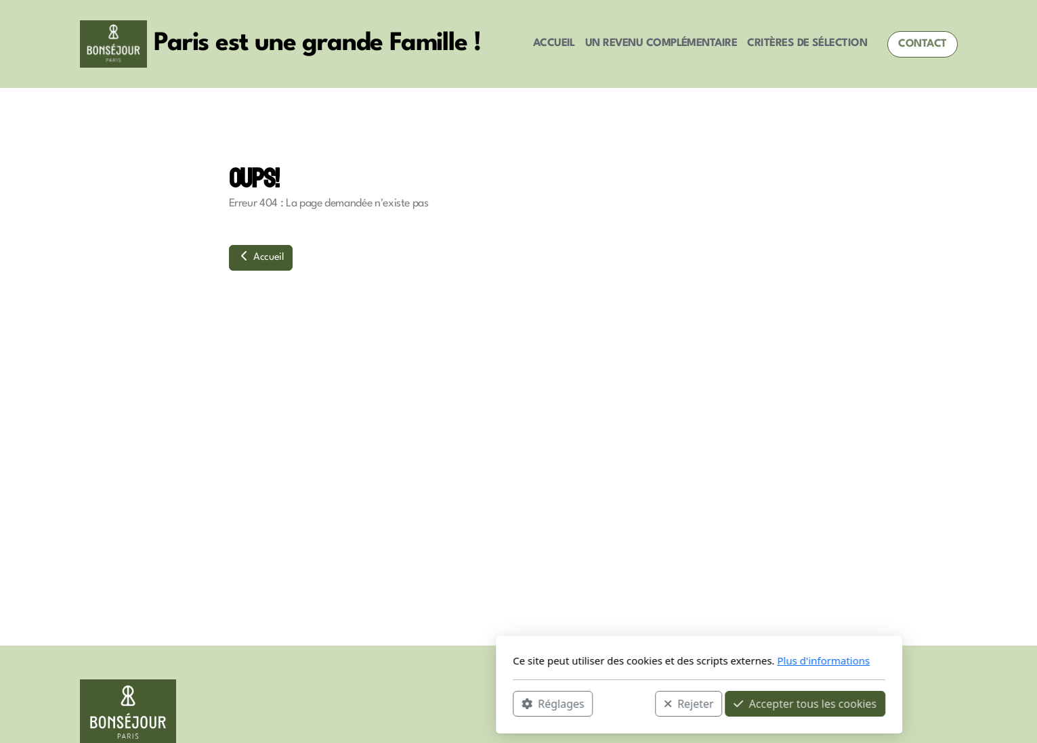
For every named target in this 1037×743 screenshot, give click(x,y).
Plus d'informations (643, 660)
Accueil (261, 256)
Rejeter (508, 703)
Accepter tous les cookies (624, 703)
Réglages (372, 703)
